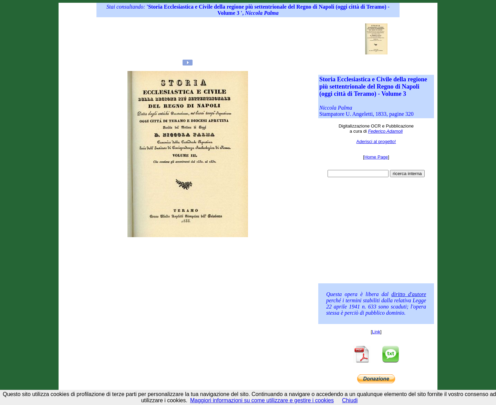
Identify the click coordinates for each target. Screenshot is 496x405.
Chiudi (350, 400)
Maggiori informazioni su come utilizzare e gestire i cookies (262, 400)
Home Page (376, 157)
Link (376, 331)
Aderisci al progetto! (376, 141)
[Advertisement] (233, 38)
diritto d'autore (408, 294)
